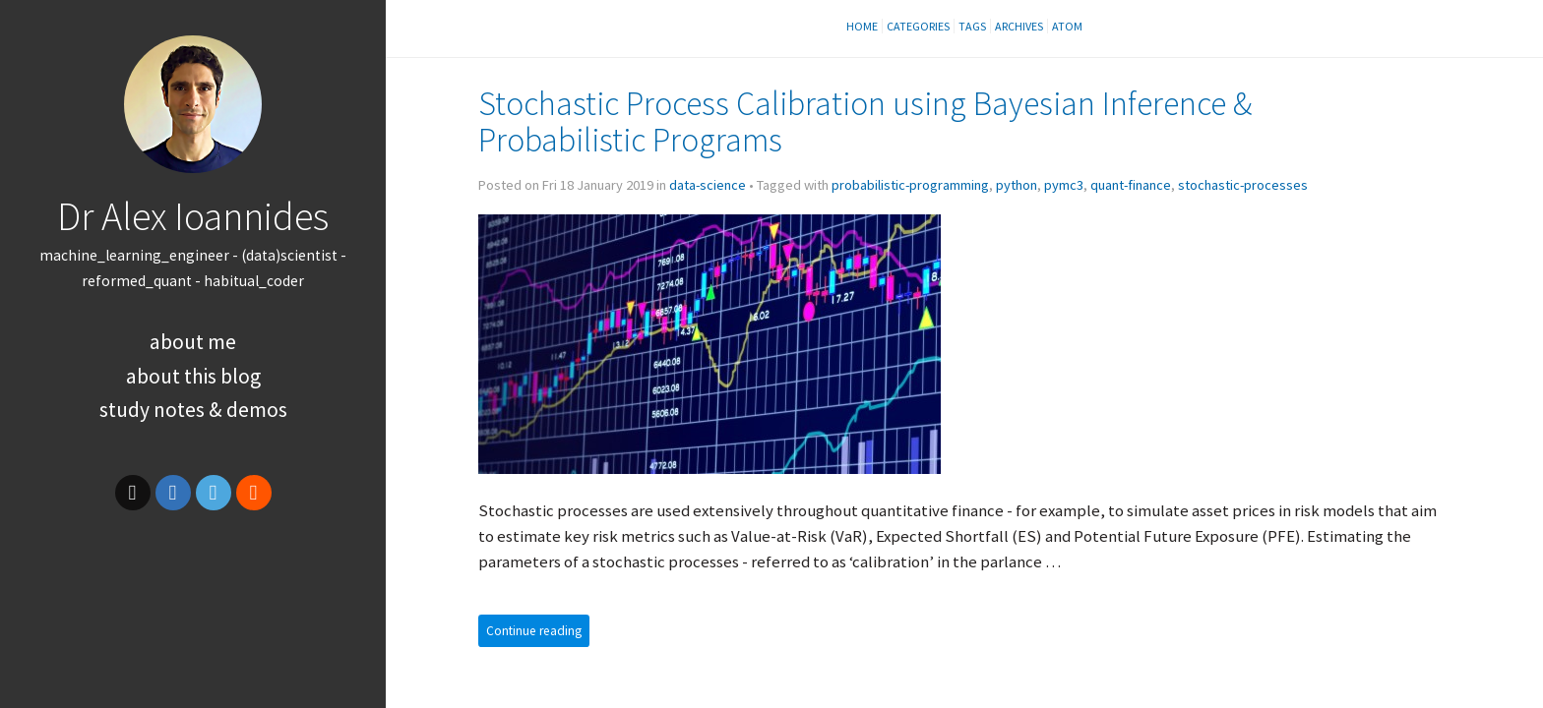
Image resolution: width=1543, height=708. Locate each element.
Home (862, 26)
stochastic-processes (1243, 185)
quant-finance (1130, 185)
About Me (193, 341)
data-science (707, 185)
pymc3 (1063, 185)
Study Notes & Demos (193, 409)
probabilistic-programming (910, 185)
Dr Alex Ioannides (193, 216)
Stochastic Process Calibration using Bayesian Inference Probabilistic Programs (865, 121)
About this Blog (193, 376)
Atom (1067, 26)
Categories (918, 26)
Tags (972, 26)
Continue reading (534, 630)
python (1016, 185)
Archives (1019, 26)
